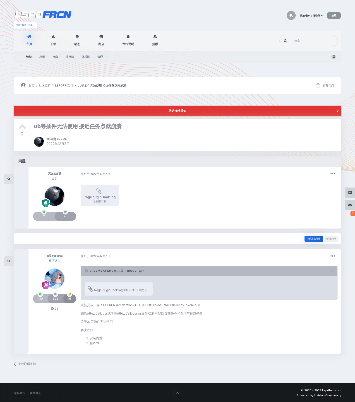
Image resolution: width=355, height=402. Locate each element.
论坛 (29, 56)
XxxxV (61, 139)
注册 (333, 15)
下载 (53, 44)
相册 (42, 56)
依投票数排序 (313, 238)
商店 (101, 44)
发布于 (95, 174)
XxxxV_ (133, 271)
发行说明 (128, 44)
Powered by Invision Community (319, 395)
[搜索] (300, 41)
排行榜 (70, 56)
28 (54, 308)
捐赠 (155, 44)
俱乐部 (86, 56)
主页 (29, 44)
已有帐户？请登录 (311, 15)
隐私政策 (20, 392)
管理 (100, 56)
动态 (77, 44)
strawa (54, 255)
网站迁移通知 (177, 111)
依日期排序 (330, 238)
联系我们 (35, 392)
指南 (55, 56)
